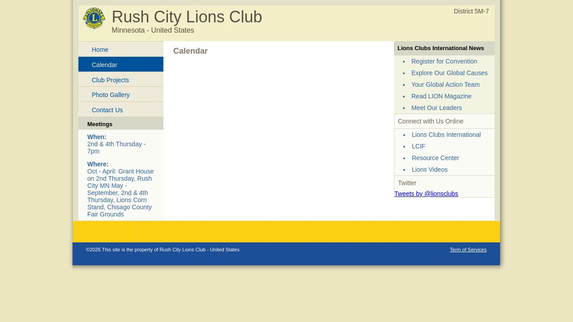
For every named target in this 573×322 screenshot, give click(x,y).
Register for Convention (444, 61)
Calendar (104, 64)
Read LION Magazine (441, 96)
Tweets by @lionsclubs (426, 193)
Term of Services (468, 249)
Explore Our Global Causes (449, 72)
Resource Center (435, 157)
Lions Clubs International (446, 134)
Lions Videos (430, 169)
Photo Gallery (111, 94)
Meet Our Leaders (436, 107)
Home (100, 49)
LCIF (418, 146)
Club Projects (110, 80)
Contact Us (107, 110)
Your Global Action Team (445, 84)
